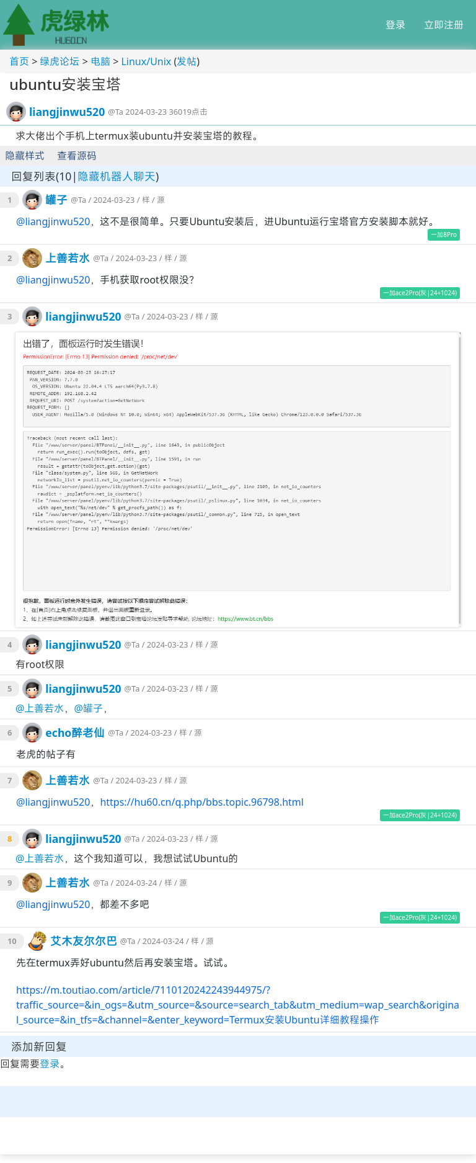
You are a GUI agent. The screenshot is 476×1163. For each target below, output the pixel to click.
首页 (19, 61)
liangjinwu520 (67, 111)
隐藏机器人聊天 (116, 176)
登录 (395, 25)
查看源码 (77, 156)
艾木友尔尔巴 (83, 941)
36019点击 (188, 111)
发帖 (186, 61)
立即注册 (444, 25)
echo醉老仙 (75, 732)
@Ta (115, 111)
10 (12, 941)
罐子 (56, 199)
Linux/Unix (146, 61)
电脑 (100, 61)
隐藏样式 (25, 156)
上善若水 (67, 258)
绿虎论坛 (59, 61)
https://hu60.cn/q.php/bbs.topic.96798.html (202, 802)
